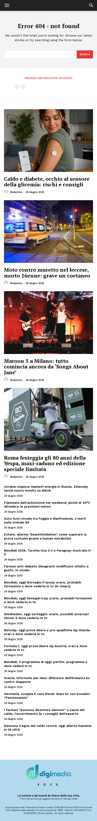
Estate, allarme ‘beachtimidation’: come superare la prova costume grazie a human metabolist (45, 536)
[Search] (85, 54)
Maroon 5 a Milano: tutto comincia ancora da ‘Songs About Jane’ (46, 366)
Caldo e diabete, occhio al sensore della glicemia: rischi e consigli (46, 181)
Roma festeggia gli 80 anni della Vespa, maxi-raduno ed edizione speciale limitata (45, 463)
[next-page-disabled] (22, 86)
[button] (6, 5)
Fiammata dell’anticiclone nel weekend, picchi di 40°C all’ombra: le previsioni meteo (47, 504)
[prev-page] (16, 86)
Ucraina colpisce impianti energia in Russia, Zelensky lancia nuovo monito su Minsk (46, 488)
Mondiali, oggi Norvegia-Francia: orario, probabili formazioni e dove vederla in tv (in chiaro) (42, 584)
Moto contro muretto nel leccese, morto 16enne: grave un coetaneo (47, 272)
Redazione (16, 192)
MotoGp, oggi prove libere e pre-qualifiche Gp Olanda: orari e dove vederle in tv (47, 632)
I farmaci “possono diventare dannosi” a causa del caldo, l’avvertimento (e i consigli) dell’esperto (44, 712)
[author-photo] (6, 192)
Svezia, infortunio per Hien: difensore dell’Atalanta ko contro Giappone (47, 680)
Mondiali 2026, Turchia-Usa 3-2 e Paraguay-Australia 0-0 (48, 552)
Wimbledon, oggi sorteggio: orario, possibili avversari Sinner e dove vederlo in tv (46, 616)
